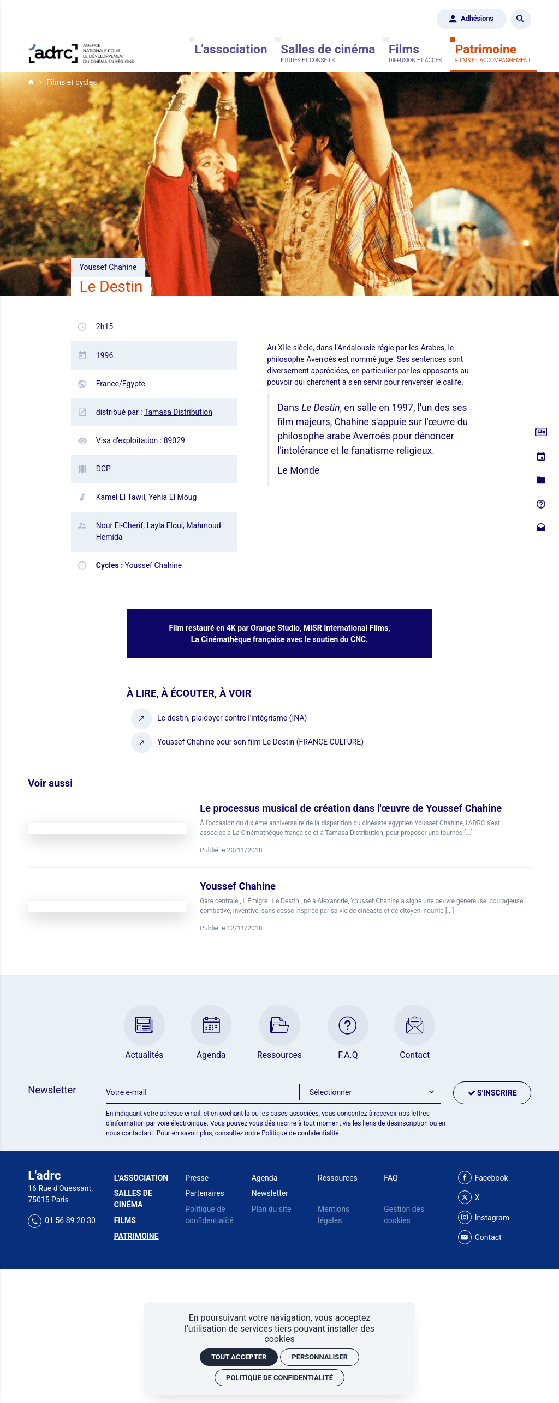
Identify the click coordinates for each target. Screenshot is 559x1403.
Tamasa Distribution (178, 412)
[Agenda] (541, 457)
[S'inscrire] (492, 1092)
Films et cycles (71, 82)
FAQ (390, 1178)
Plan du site (272, 1209)
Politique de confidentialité (300, 1133)
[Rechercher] (520, 19)
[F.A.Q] (541, 503)
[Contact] (541, 527)
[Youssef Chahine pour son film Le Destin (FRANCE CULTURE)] (248, 742)
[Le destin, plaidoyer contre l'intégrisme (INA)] (219, 718)
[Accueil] (81, 52)
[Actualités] (541, 433)
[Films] (415, 52)
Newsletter (270, 1193)
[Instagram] (483, 1218)
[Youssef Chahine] (279, 906)
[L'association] (230, 52)
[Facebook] (483, 1178)
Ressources (338, 1178)
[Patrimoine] (493, 52)
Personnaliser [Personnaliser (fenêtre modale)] (320, 1357)
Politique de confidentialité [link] (279, 1378)
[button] (370, 1092)
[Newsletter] (203, 1092)
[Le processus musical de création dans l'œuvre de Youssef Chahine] (279, 828)
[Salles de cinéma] (328, 52)
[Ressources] (541, 480)
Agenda (265, 1178)
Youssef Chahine (153, 565)
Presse (197, 1178)
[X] (469, 1198)
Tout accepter (238, 1357)
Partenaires (204, 1193)
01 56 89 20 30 (62, 1220)
